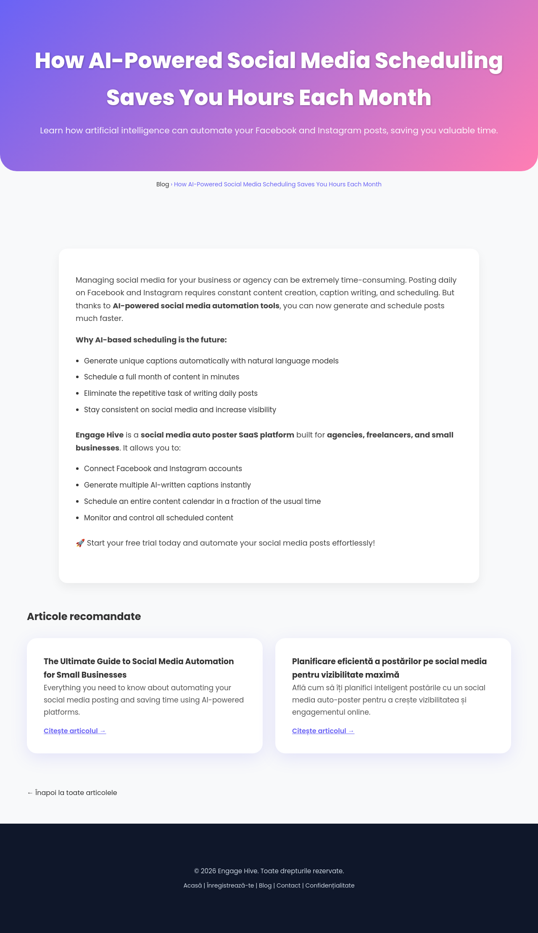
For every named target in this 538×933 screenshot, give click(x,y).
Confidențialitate (329, 885)
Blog (162, 184)
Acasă (192, 885)
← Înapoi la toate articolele (72, 793)
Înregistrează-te (230, 885)
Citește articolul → (75, 731)
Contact (289, 885)
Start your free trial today (134, 543)
